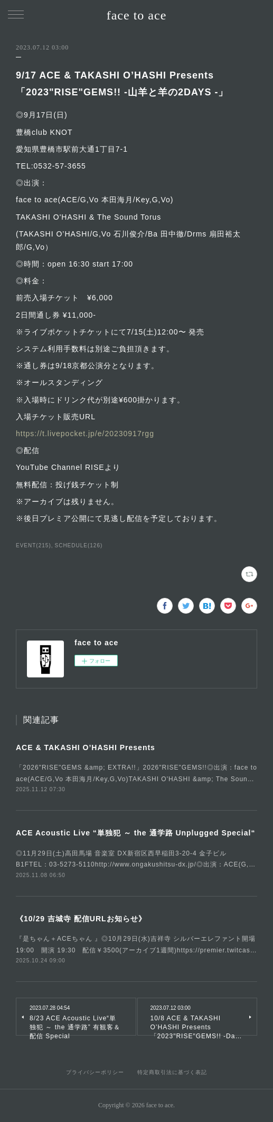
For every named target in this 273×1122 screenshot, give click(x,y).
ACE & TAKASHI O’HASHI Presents (85, 747)
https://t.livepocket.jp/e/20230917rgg (85, 433)
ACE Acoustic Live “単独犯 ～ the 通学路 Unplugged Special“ (135, 833)
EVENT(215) (33, 545)
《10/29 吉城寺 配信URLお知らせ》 (81, 918)
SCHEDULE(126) (79, 545)
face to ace (137, 15)
